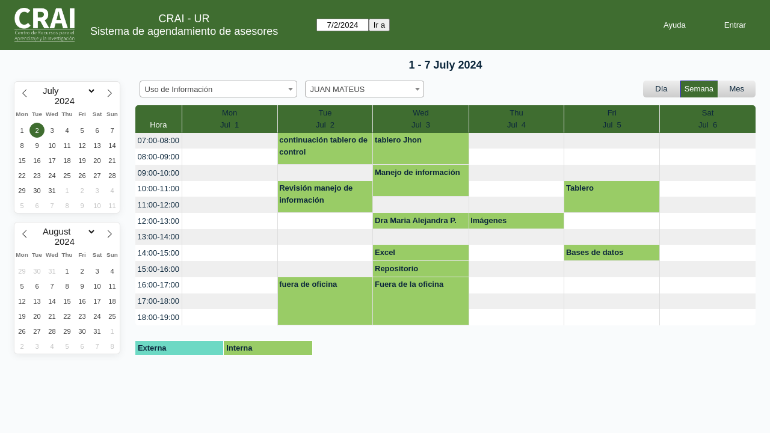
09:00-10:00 (158, 172)
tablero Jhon (398, 139)
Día (661, 88)
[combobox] (218, 89)
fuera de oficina (308, 284)
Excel (385, 252)
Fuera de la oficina (409, 284)
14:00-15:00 (158, 252)
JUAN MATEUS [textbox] (337, 89)
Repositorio (396, 268)
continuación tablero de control (323, 145)
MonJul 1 (229, 118)
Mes (737, 88)
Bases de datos (594, 252)
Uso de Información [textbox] (179, 89)
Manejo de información (417, 172)
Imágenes (488, 220)
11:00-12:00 (158, 204)
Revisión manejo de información (316, 193)
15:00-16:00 (158, 269)
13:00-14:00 (158, 236)
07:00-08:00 (158, 140)
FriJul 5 (612, 118)
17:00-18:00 (158, 301)
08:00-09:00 (158, 156)
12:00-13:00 (158, 221)
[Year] (67, 101)
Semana (699, 88)
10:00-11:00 (158, 188)
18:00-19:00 (158, 317)
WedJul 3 (420, 118)
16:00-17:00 (158, 284)
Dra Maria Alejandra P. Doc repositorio (416, 222)
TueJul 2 (325, 118)
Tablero (580, 187)
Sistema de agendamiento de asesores (184, 31)
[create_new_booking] (229, 141)
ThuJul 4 (516, 118)
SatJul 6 (707, 118)
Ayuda (675, 24)
